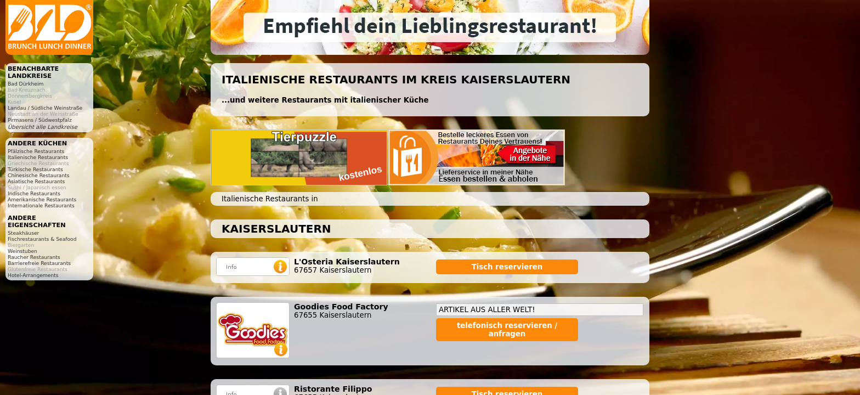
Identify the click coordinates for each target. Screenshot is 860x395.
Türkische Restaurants (35, 169)
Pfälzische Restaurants (36, 151)
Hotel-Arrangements (33, 275)
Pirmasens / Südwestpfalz (40, 120)
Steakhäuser (23, 233)
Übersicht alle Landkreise (42, 127)
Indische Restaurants (34, 193)
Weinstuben (22, 251)
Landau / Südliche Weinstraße (45, 108)
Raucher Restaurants (34, 257)
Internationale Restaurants (41, 205)
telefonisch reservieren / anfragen (507, 329)
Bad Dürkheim (25, 84)
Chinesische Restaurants (39, 175)
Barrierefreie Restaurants (39, 263)
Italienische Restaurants (38, 157)
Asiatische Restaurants (36, 181)
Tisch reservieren (507, 267)
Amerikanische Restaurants (42, 199)
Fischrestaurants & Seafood (42, 239)
